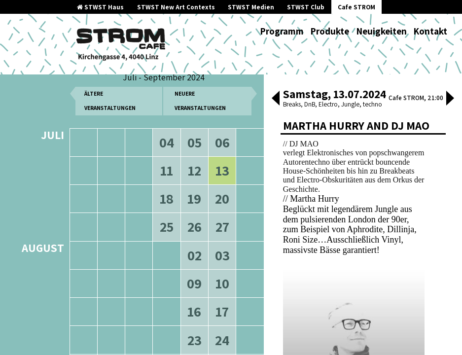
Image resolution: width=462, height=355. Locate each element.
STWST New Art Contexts (176, 7)
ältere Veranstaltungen (110, 106)
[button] (276, 99)
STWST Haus (100, 7)
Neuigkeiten (381, 31)
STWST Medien (251, 7)
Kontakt (430, 31)
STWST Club (305, 7)
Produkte (329, 31)
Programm (282, 31)
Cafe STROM (356, 7)
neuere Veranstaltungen (200, 106)
